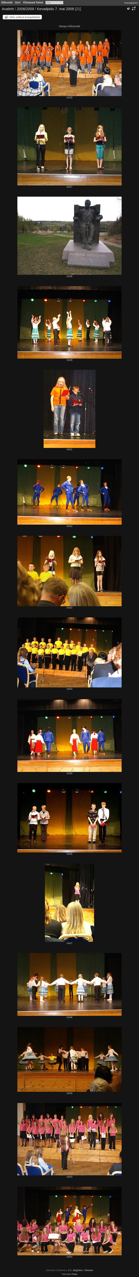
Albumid (6, 2)
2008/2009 (25, 9)
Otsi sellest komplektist (25, 17)
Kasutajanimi (131, 2)
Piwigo (74, 1274)
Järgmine (77, 1270)
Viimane (88, 1270)
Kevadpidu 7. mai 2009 (55, 9)
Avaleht (8, 9)
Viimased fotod (33, 2)
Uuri (17, 2)
